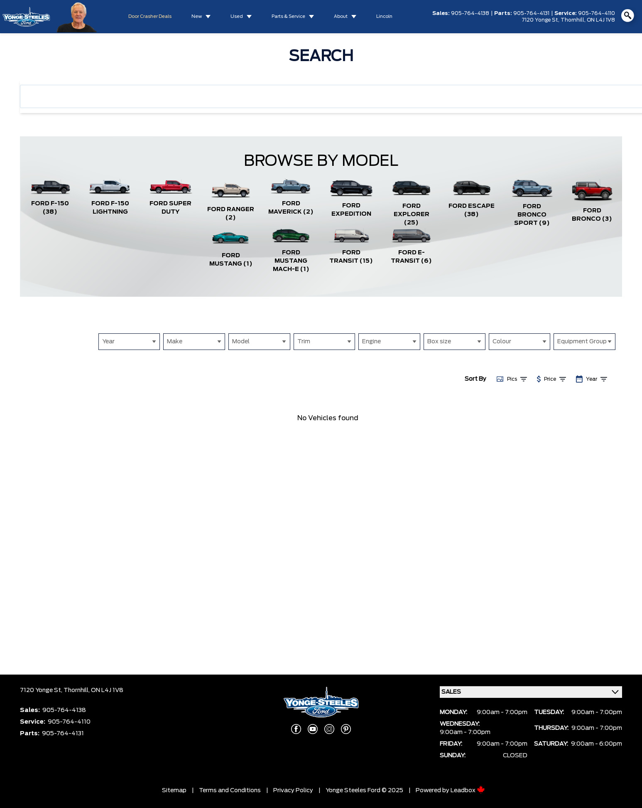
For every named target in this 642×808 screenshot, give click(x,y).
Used (236, 17)
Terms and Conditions (230, 790)
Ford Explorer (411, 214)
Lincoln (384, 17)
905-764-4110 (596, 13)
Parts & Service (288, 17)
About (341, 17)
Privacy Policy (293, 790)
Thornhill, (574, 19)
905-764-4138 (470, 13)
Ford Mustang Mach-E (291, 261)
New (196, 17)
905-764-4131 (531, 13)
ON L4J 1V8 (601, 19)
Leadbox (468, 790)
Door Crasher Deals (150, 17)
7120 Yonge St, (541, 19)
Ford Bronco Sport (532, 215)
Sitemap (174, 790)
